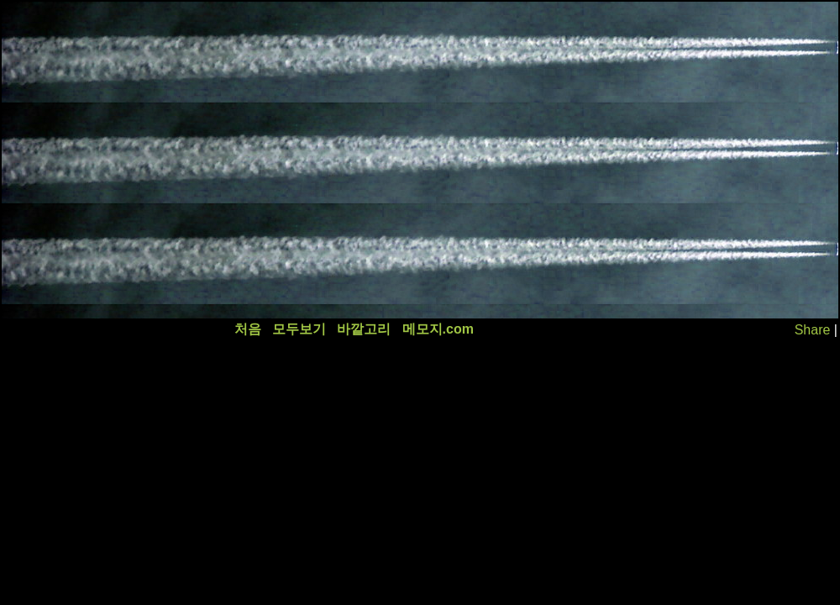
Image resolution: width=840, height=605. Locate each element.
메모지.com (438, 329)
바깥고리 (364, 329)
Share (813, 330)
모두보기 (299, 329)
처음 (247, 329)
